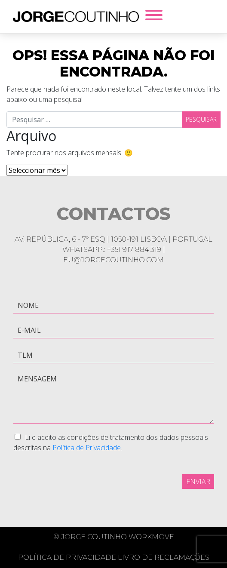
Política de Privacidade (86, 447)
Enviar (198, 481)
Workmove (151, 537)
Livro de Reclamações (163, 557)
